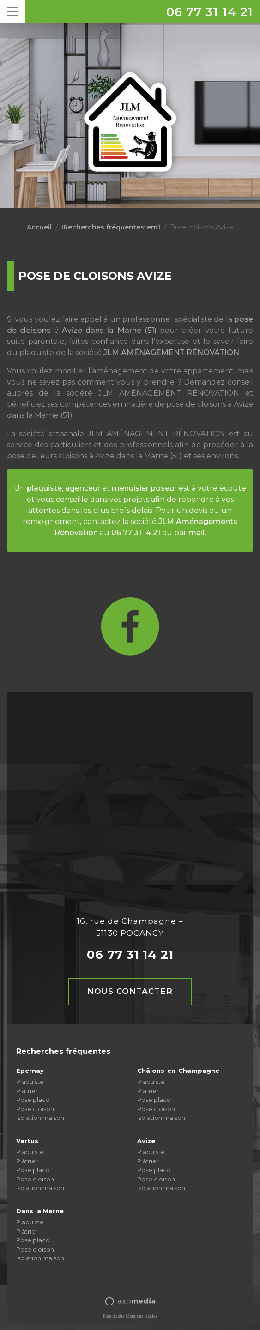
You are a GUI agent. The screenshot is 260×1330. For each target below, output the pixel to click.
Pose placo (33, 1099)
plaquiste (44, 488)
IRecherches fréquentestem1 (110, 227)
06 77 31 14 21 (209, 12)
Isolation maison (40, 1117)
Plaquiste (30, 1081)
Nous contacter (130, 991)
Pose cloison (35, 1109)
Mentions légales (141, 1315)
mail (196, 532)
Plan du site (114, 1315)
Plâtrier (27, 1091)
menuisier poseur (144, 488)
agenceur (82, 488)
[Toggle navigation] (12, 11)
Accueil (39, 227)
